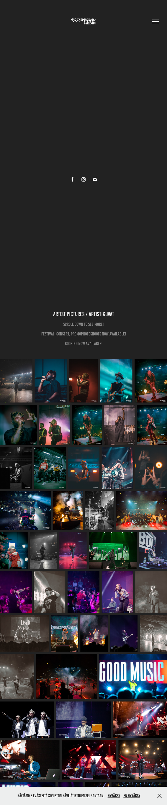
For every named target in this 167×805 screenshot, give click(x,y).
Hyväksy (114, 795)
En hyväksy (132, 795)
